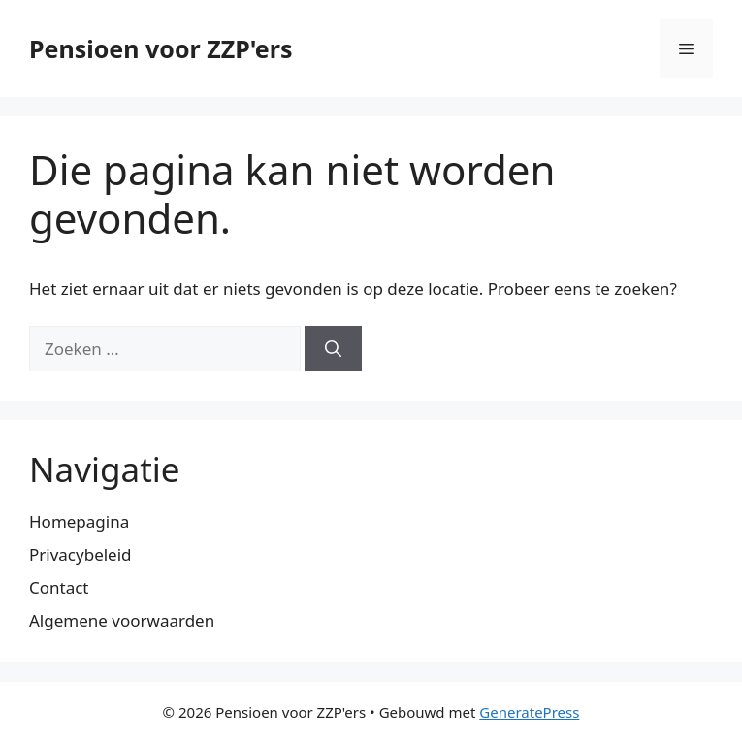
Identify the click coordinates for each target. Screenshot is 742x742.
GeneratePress (529, 712)
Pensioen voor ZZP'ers (161, 48)
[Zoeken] (333, 349)
